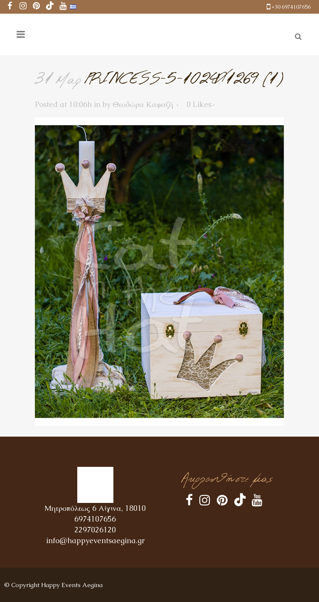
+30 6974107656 (291, 6)
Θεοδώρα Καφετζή (143, 104)
